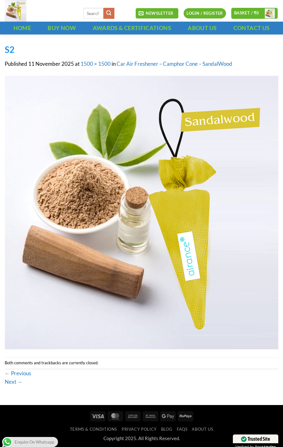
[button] (157, 13)
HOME (22, 27)
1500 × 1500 (96, 64)
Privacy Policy (139, 429)
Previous (18, 373)
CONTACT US (251, 27)
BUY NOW (62, 27)
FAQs (182, 429)
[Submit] (108, 13)
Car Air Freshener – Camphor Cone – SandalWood (174, 64)
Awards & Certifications (132, 27)
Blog (167, 429)
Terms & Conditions (93, 429)
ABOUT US (202, 27)
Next (14, 382)
